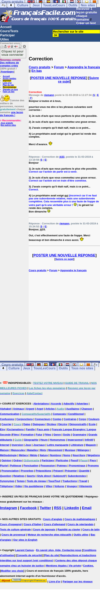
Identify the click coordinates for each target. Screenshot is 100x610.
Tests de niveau (36, 481)
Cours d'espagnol (11, 524)
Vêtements (85, 486)
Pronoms (93, 465)
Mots (43, 450)
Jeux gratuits (7, 123)
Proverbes (27, 470)
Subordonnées (77, 475)
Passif (74, 460)
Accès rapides (9, 78)
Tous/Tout (54, 481)
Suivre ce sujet (64, 259)
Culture (22, 5)
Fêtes (48, 434)
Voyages (72, 486)
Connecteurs (42, 419)
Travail (83, 481)
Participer (7, 35)
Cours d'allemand (54, 524)
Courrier (6, 424)
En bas (36, 70)
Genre (57, 434)
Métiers (23, 455)
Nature (44, 455)
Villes (48, 486)
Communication (9, 413)
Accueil (5, 27)
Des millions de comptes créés (10, 62)
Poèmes (62, 465)
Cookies (88, 565)
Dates (26, 424)
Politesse (15, 465)
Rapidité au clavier (68, 529)
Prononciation (10, 470)
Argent (30, 408)
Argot (39, 408)
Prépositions (43, 470)
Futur (39, 434)
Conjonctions (24, 419)
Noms (66, 455)
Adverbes (82, 403)
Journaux (39, 444)
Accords (56, 403)
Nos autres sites (8, 125)
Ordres (17, 460)
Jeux (36, 5)
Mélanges (83, 450)
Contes (57, 419)
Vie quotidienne (33, 486)
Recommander (9, 87)
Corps (82, 419)
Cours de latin (91, 529)
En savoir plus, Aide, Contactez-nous (58, 550)
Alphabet (5, 408)
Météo (34, 455)
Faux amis (43, 429)
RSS (57, 508)
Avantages (7, 71)
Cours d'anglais (52, 519)
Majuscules (18, 450)
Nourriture (79, 455)
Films (15, 434)
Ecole (92, 424)
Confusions (7, 419)
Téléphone (6, 486)
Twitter (45, 508)
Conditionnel (76, 413)
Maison (4, 450)
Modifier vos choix (12, 570)
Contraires (70, 419)
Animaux (18, 408)
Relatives (19, 475)
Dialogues (38, 424)
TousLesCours (54, 5)
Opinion (6, 460)
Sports (31, 475)
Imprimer (7, 81)
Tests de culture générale (15, 529)
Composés (59, 413)
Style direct (44, 475)
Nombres (55, 455)
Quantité (84, 470)
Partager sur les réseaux (77, 581)
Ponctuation (31, 465)
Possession (48, 465)
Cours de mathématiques (80, 519)
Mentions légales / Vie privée (63, 565)
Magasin (91, 444)
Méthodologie (8, 455)
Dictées (51, 424)
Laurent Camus (24, 550)
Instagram (8, 508)
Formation (27, 434)
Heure (44, 439)
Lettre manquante (58, 444)
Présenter (71, 470)
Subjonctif (59, 475)
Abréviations (41, 403)
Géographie (31, 439)
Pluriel (4, 465)
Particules (62, 460)
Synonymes (7, 481)
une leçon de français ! (11, 114)
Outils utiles (81, 534)
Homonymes (57, 439)
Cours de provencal (13, 534)
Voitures (59, 486)
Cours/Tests (9, 31)
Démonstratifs (78, 424)
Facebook (28, 508)
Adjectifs (68, 403)
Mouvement (55, 450)
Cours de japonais (44, 529)
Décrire (62, 424)
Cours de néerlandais (80, 524)
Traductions (69, 481)
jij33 (61, 156)
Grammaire (79, 434)
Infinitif (89, 439)
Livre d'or (7, 83)
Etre (2, 429)
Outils (73, 5)
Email (86, 508)
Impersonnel (75, 439)
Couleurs (93, 419)
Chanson (86, 408)
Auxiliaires (72, 408)
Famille (30, 429)
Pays (93, 460)
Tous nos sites (82, 368)
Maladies (32, 450)
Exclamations (15, 429)
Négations (93, 455)
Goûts (66, 434)
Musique (70, 450)
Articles (50, 408)
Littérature (77, 444)
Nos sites (88, 5)
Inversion (17, 444)
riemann (49, 95)
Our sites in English (25, 539)
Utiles (4, 39)
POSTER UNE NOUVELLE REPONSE (58, 78)
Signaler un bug (10, 89)
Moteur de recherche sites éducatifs (50, 534)
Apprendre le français (83, 67)
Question (5, 475)
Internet (5, 444)
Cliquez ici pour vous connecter (12, 52)
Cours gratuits (39, 67)
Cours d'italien (33, 524)
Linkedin (71, 508)
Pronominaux (77, 465)
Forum (59, 67)
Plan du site (8, 85)
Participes (48, 460)
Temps (21, 481)
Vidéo (18, 486)
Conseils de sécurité (29, 555)
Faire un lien (8, 92)
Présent (58, 470)
